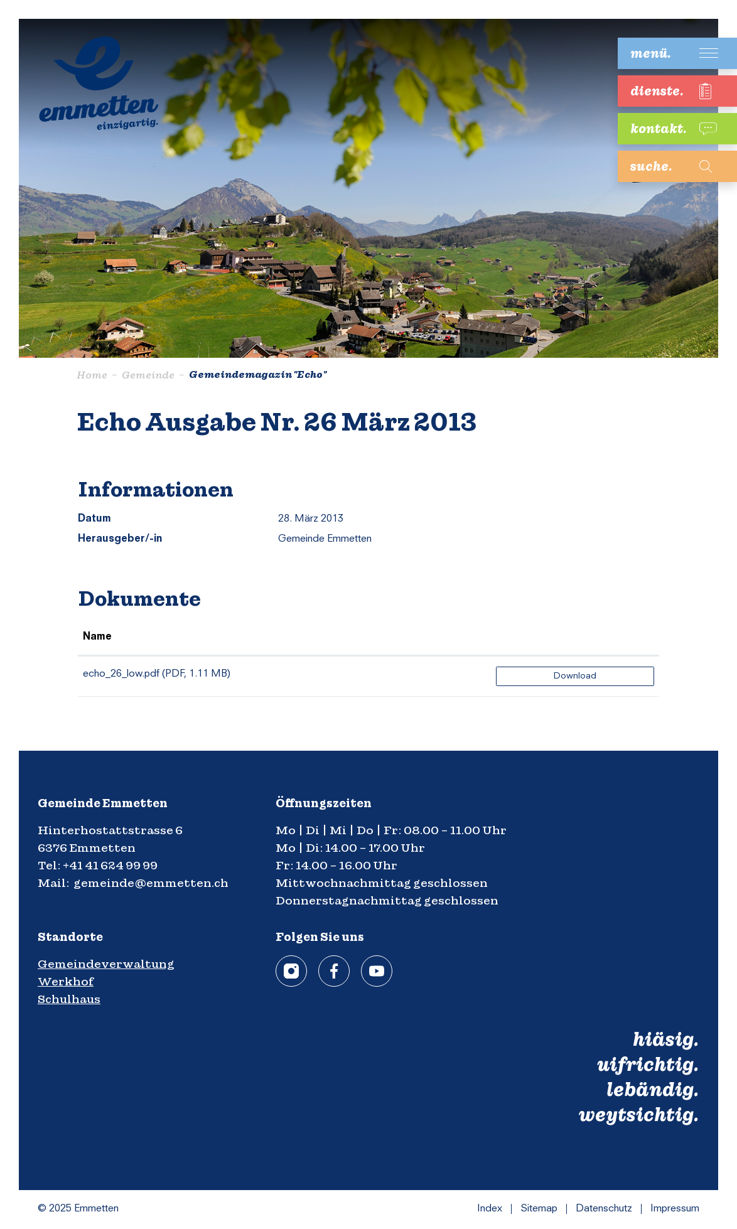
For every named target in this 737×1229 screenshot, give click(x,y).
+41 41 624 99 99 (110, 865)
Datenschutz (604, 1209)
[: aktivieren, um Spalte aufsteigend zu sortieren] (575, 638)
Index (489, 1209)
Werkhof (66, 981)
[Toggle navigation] (668, 53)
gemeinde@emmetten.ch (151, 883)
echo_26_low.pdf (121, 674)
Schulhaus (69, 999)
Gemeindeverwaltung (106, 964)
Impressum (674, 1209)
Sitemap (538, 1209)
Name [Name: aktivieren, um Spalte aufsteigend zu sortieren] (97, 637)
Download (575, 676)
